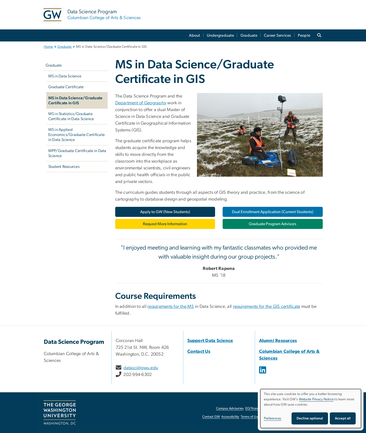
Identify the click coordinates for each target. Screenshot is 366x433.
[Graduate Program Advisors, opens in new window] (273, 224)
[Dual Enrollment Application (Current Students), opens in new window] (273, 212)
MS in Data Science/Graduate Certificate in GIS (75, 100)
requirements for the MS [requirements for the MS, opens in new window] (170, 306)
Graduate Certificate (66, 87)
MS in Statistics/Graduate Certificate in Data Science (71, 116)
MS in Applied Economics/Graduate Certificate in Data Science (76, 135)
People (304, 35)
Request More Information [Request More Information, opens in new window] (165, 224)
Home (48, 47)
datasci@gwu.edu (141, 368)
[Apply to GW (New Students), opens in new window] (165, 212)
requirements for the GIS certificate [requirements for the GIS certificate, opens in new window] (266, 306)
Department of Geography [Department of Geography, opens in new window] (141, 103)
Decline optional (310, 418)
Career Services (277, 35)
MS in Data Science (65, 76)
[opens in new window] (263, 374)
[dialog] (310, 408)
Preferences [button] (272, 418)
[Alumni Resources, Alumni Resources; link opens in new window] (278, 341)
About (194, 35)
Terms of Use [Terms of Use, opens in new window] (250, 416)
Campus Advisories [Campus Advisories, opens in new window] (229, 408)
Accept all (343, 418)
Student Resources (63, 167)
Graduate (248, 35)
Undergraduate (220, 35)
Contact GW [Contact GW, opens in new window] (211, 416)
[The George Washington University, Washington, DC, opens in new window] (60, 412)
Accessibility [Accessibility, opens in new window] (230, 416)
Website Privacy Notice (316, 399)
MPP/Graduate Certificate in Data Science (77, 153)
